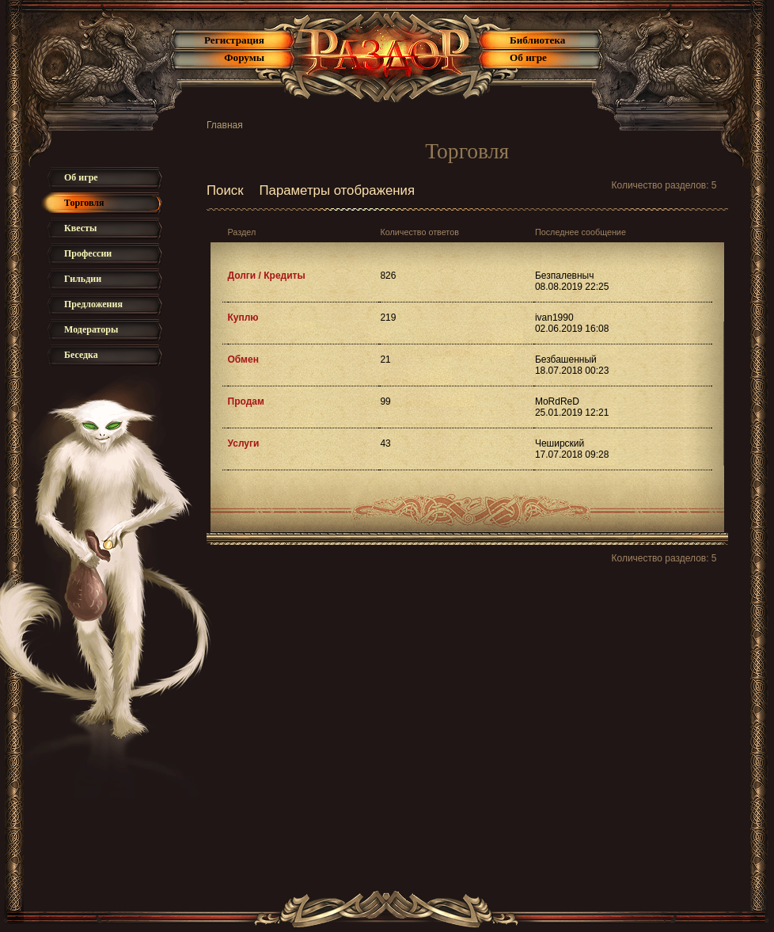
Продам (246, 401)
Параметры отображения (337, 190)
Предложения (93, 304)
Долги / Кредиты (266, 275)
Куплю (243, 317)
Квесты (80, 228)
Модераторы (91, 329)
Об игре (528, 57)
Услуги (244, 443)
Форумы (244, 57)
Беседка (81, 354)
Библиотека (537, 40)
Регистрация (234, 40)
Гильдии (82, 278)
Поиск (225, 190)
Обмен (243, 359)
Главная (225, 125)
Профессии (88, 253)
